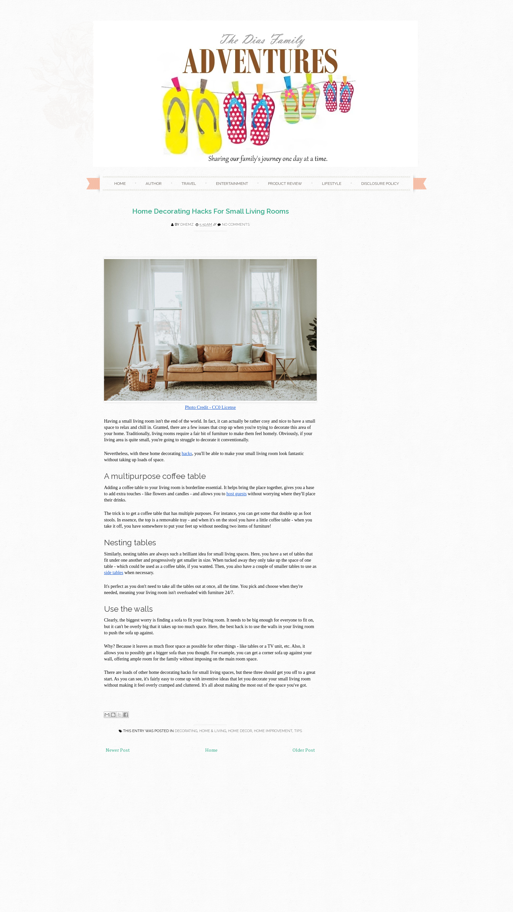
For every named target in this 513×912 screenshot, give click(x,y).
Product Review (285, 183)
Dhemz (187, 224)
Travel (189, 183)
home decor (240, 731)
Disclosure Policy (380, 183)
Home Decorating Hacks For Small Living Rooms (210, 211)
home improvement (273, 731)
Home (120, 183)
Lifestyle (331, 183)
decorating (186, 731)
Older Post (303, 750)
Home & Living (212, 731)
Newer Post (118, 750)
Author (154, 183)
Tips (298, 731)
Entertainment (232, 183)
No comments (236, 224)
